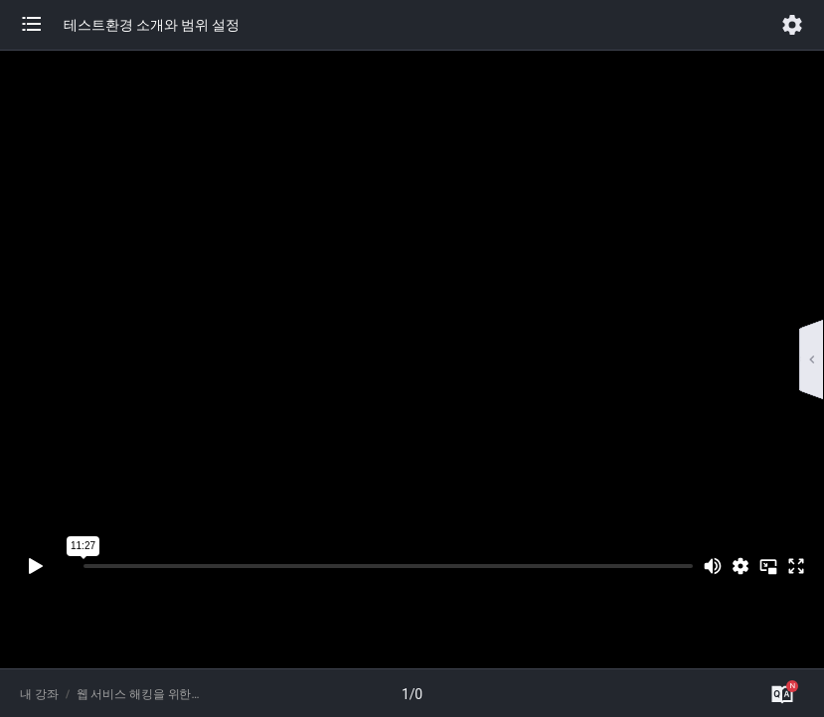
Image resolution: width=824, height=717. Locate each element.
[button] (42, 25)
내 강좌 (39, 694)
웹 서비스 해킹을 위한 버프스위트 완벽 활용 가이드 (138, 694)
